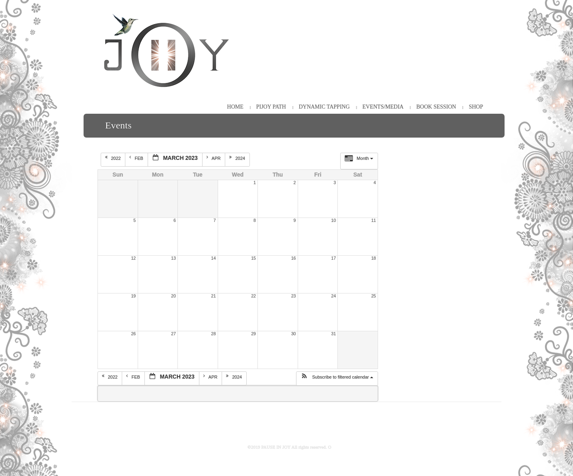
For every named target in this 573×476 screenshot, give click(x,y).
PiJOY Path (271, 107)
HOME (235, 107)
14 (213, 258)
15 (253, 258)
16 (293, 258)
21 (213, 295)
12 (133, 258)
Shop (476, 107)
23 (293, 295)
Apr (214, 158)
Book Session (436, 107)
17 (333, 258)
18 (373, 258)
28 (213, 333)
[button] (336, 378)
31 (333, 333)
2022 (113, 158)
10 (333, 220)
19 (133, 295)
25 (373, 295)
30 (293, 333)
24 (333, 295)
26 (133, 333)
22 (253, 295)
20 (173, 295)
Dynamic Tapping (324, 107)
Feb (136, 158)
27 (173, 333)
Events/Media (383, 107)
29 (253, 333)
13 (173, 258)
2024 (237, 158)
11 (373, 220)
